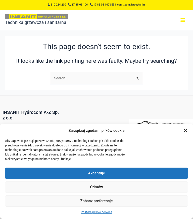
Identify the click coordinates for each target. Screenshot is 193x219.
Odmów (96, 187)
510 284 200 (58, 4)
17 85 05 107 (101, 4)
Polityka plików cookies (96, 212)
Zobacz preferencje (96, 201)
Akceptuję (96, 173)
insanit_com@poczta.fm (130, 4)
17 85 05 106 (80, 4)
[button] (185, 130)
